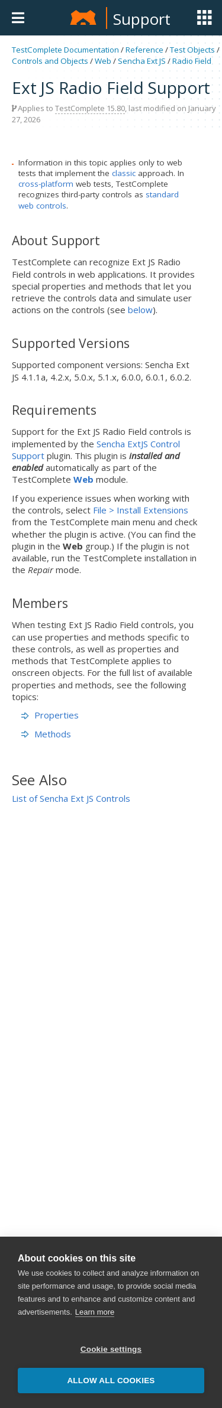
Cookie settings (111, 1349)
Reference (144, 49)
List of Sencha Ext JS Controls (71, 798)
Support (141, 19)
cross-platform (45, 183)
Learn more (94, 1312)
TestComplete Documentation (65, 49)
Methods (46, 734)
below (140, 310)
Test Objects (192, 49)
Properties (50, 715)
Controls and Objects (50, 61)
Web (103, 61)
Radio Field (191, 61)
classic (124, 173)
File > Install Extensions (140, 510)
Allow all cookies (111, 1380)
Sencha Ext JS (142, 61)
